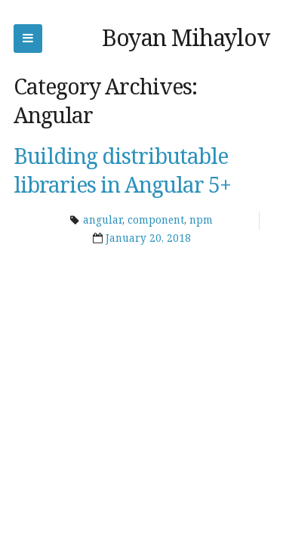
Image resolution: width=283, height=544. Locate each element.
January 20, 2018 (148, 238)
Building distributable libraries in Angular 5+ (122, 170)
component (156, 220)
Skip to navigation (28, 38)
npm (201, 220)
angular (102, 220)
